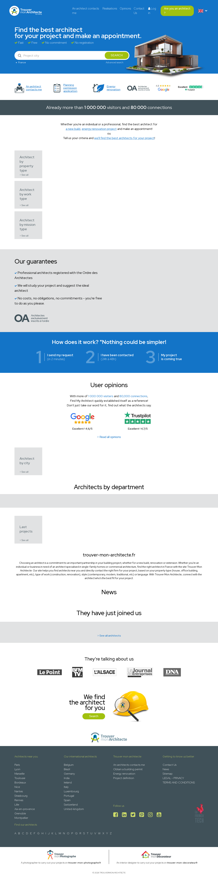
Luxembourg (71, 791)
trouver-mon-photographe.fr (84, 862)
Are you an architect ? (177, 11)
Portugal (69, 796)
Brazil (67, 769)
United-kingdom (74, 809)
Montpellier (21, 818)
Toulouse (19, 778)
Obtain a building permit (128, 769)
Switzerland (71, 804)
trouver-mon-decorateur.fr (182, 862)
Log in (152, 11)
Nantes (18, 791)
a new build (73, 129)
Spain (67, 800)
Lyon (17, 769)
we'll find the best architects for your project (124, 138)
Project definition (123, 778)
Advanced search (114, 62)
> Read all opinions (109, 437)
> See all (24, 174)
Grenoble (20, 813)
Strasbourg (20, 796)
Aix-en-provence (24, 809)
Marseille (19, 773)
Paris (17, 765)
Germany (69, 773)
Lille (16, 804)
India (66, 778)
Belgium (69, 765)
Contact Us (139, 11)
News (166, 769)
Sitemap (168, 773)
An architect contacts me (85, 11)
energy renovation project (99, 129)
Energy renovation (124, 773)
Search (93, 716)
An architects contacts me (129, 765)
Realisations (110, 8)
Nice (17, 787)
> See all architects (109, 635)
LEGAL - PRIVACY (173, 778)
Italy (66, 787)
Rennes (18, 800)
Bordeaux (20, 782)
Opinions (125, 8)
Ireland (68, 782)
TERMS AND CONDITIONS (179, 782)
